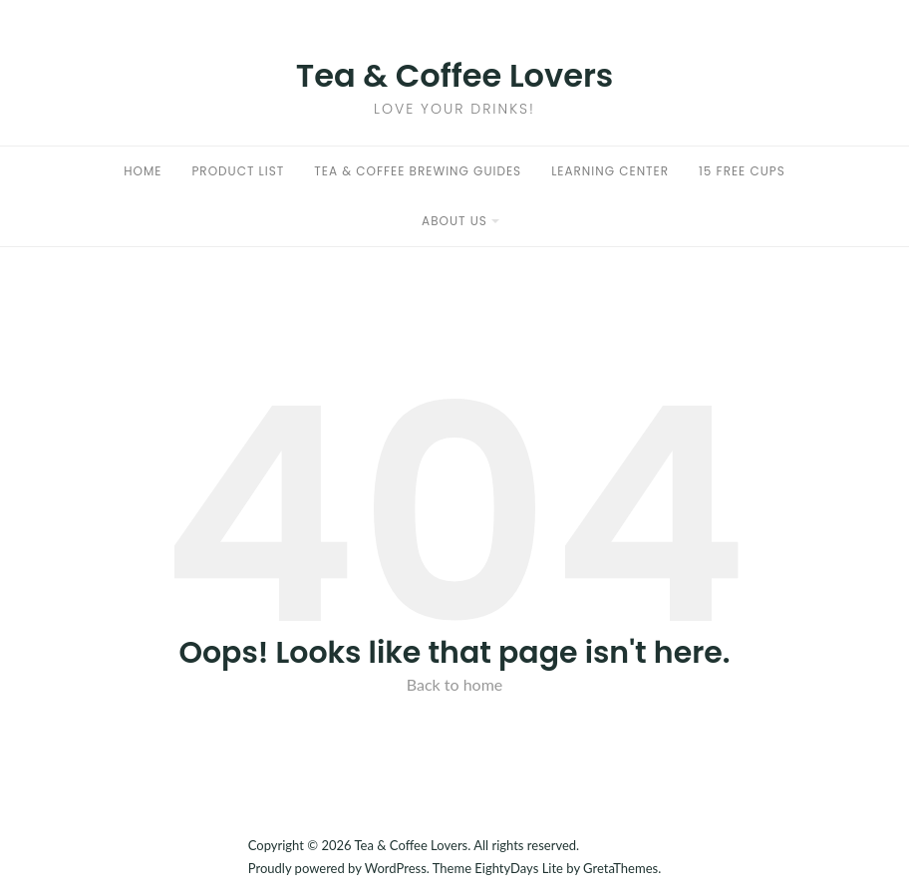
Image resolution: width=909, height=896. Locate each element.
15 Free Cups (742, 170)
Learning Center (610, 170)
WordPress (396, 868)
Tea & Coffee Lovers (455, 75)
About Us (454, 220)
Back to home (455, 684)
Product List (237, 170)
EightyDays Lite (518, 868)
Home (142, 170)
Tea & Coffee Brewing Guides (417, 170)
